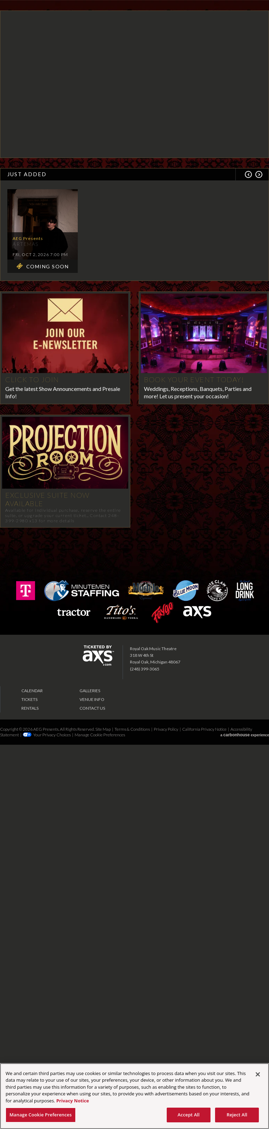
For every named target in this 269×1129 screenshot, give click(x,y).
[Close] (257, 1074)
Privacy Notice (72, 1100)
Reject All (237, 1114)
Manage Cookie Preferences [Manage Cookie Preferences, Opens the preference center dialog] (40, 1114)
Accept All (189, 1114)
